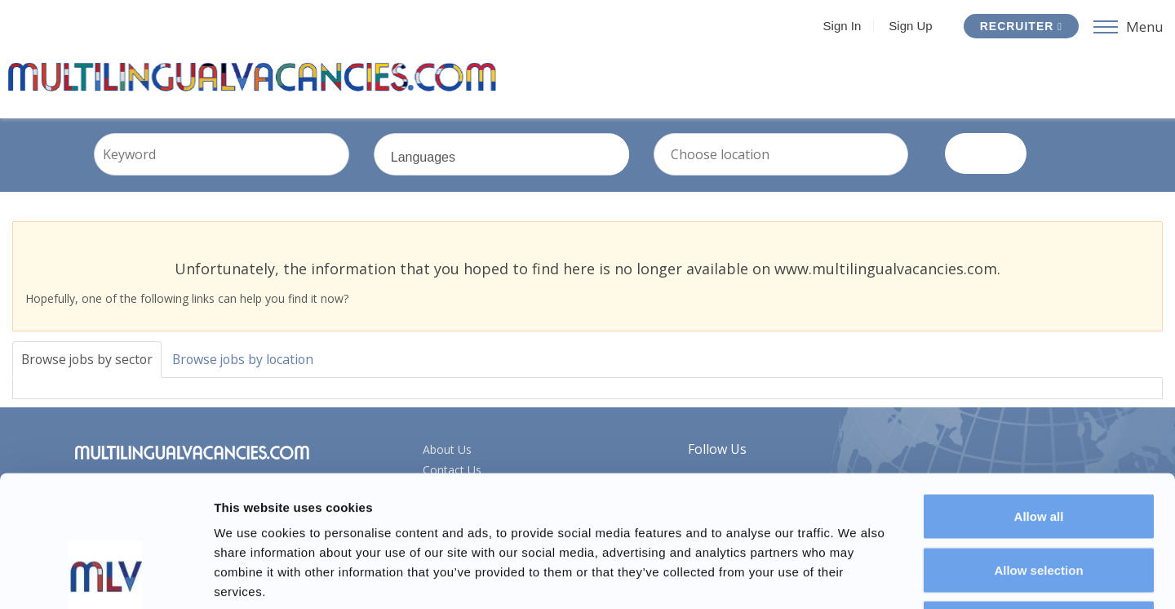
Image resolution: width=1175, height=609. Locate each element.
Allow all (1039, 395)
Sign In (842, 26)
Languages (527, 169)
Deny (1039, 502)
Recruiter (1021, 26)
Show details (856, 577)
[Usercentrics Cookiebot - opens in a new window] (105, 577)
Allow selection (1038, 449)
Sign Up (910, 26)
